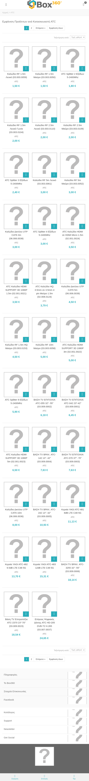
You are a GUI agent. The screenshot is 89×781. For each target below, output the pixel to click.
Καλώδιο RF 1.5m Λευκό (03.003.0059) (16, 76)
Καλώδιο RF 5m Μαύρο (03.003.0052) (73, 182)
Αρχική (5, 12)
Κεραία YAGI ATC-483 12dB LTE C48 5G (44, 566)
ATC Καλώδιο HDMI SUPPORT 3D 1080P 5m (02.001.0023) (16, 458)
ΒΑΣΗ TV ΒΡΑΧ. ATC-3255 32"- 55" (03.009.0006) (72, 567)
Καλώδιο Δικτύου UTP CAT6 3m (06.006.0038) (16, 235)
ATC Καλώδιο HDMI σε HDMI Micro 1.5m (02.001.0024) (72, 235)
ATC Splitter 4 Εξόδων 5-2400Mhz (44, 233)
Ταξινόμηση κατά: (61, 37)
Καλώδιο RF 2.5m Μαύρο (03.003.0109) (73, 127)
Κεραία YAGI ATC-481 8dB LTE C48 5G (72, 511)
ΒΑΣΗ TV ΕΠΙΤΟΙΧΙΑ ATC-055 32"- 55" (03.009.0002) (44, 403)
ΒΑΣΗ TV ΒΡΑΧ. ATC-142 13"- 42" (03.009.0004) (44, 458)
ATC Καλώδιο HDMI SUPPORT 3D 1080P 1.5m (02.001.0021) (16, 290)
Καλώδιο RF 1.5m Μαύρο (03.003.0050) (44, 76)
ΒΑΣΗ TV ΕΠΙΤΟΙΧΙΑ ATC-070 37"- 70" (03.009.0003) (73, 458)
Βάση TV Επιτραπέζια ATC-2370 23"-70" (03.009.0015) (16, 622)
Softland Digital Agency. (64, 769)
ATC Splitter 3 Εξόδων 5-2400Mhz (16, 182)
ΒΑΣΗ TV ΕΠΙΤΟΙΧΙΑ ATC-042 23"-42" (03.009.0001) (73, 403)
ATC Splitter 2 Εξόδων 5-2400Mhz (72, 76)
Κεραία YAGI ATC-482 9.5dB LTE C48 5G (16, 566)
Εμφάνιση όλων (56, 28)
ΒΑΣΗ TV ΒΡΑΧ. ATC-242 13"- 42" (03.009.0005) (44, 513)
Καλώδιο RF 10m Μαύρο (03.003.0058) (44, 346)
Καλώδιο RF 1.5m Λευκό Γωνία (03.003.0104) (16, 128)
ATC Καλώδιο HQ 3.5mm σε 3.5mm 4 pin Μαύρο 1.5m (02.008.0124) (44, 291)
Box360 (33, 769)
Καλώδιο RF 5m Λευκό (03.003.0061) (44, 182)
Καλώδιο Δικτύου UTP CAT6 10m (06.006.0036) (16, 513)
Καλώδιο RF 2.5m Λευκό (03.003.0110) (44, 127)
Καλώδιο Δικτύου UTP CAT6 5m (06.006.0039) (72, 290)
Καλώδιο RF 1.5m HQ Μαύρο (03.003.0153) (16, 346)
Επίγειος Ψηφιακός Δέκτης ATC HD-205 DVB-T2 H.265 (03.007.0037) (44, 624)
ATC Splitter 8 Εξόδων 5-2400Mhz (16, 401)
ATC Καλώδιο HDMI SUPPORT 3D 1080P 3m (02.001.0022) (73, 348)
